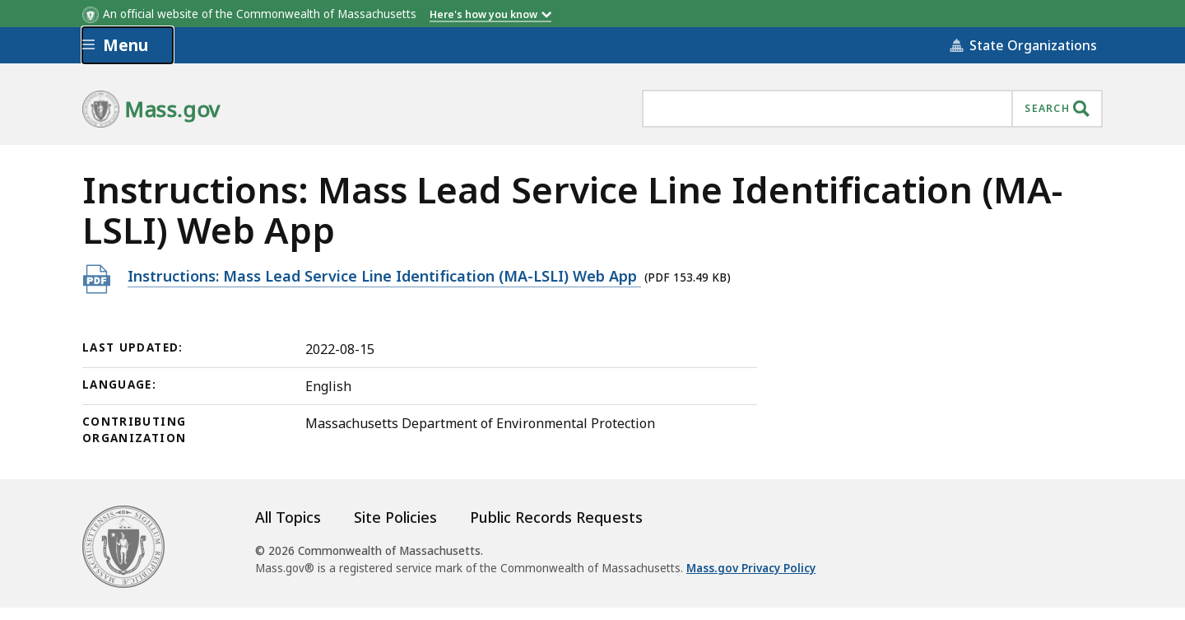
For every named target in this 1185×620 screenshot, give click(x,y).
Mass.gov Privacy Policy (751, 568)
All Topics (288, 517)
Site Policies (395, 517)
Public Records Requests (556, 517)
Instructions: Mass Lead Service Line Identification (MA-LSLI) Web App (384, 275)
